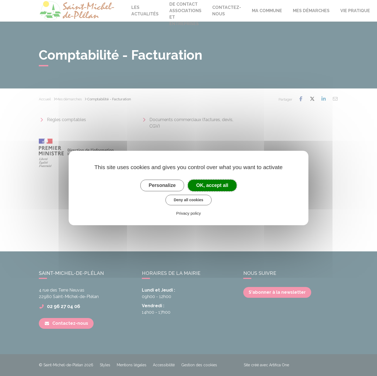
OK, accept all (212, 185)
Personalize (162, 185)
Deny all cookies (188, 200)
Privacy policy (188, 213)
